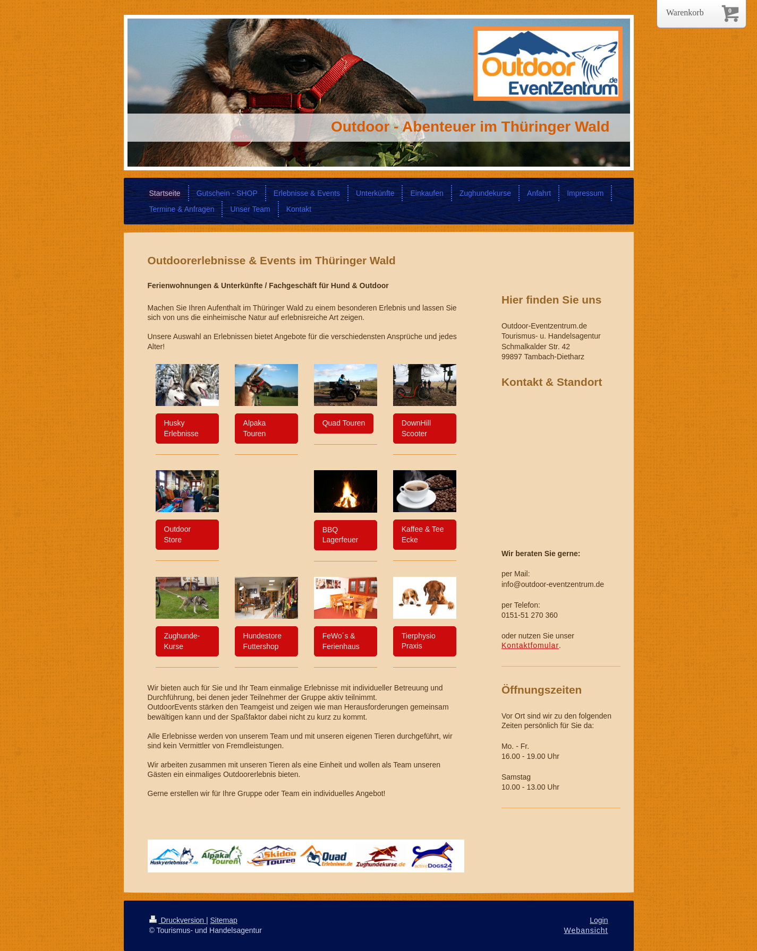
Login (599, 920)
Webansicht (586, 930)
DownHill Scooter (416, 428)
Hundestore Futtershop (262, 641)
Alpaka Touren (254, 428)
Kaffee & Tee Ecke (423, 534)
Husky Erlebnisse (181, 428)
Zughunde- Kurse (182, 641)
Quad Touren (343, 423)
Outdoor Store (177, 534)
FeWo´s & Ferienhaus (341, 641)
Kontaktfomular (530, 645)
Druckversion (177, 920)
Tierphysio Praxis (419, 641)
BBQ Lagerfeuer (340, 534)
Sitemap (223, 920)
